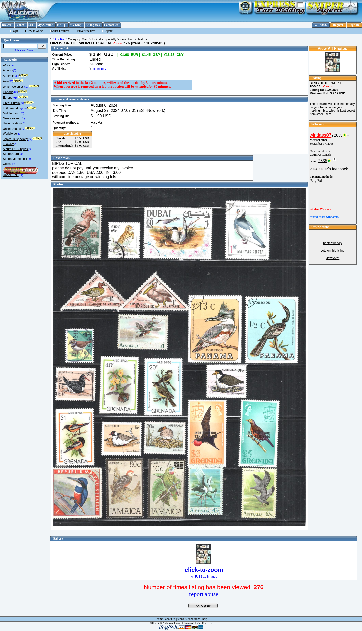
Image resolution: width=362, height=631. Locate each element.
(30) (17, 76)
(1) (15, 144)
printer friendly (332, 243)
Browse (6, 25)
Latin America (12, 108)
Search (20, 25)
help (204, 619)
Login (15, 31)
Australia (9, 76)
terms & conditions (188, 619)
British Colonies (13, 86)
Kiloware (8, 144)
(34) (22, 103)
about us (170, 619)
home (160, 619)
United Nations (13, 123)
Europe (8, 97)
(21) (23, 118)
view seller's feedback (329, 169)
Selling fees (93, 25)
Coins (7, 164)
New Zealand (12, 118)
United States (12, 129)
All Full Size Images (204, 576)
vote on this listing (332, 250)
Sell (30, 25)
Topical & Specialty (15, 139)
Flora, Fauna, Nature (133, 39)
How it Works (35, 31)
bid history (99, 69)
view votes (332, 258)
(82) (15, 92)
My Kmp (75, 25)
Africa (7, 65)
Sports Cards (11, 154)
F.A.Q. (61, 25)
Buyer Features (86, 31)
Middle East (11, 113)
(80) (19, 133)
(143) (21, 113)
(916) (15, 97)
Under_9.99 (11, 175)
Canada (8, 92)
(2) (24, 123)
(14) (21, 175)
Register (338, 25)
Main (85, 39)
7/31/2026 (321, 25)
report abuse (203, 594)
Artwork (8, 70)
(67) (23, 129)
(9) (12, 65)
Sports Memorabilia (15, 159)
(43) (13, 164)
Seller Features (60, 31)
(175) (24, 108)
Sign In (354, 25)
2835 (338, 135)
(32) (30, 139)
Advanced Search (24, 50)
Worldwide (10, 133)
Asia (6, 81)
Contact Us (111, 25)
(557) (26, 87)
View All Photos (332, 48)
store (320, 209)
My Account (45, 25)
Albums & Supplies (15, 149)
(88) (11, 81)
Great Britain (11, 103)
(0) (14, 70)
